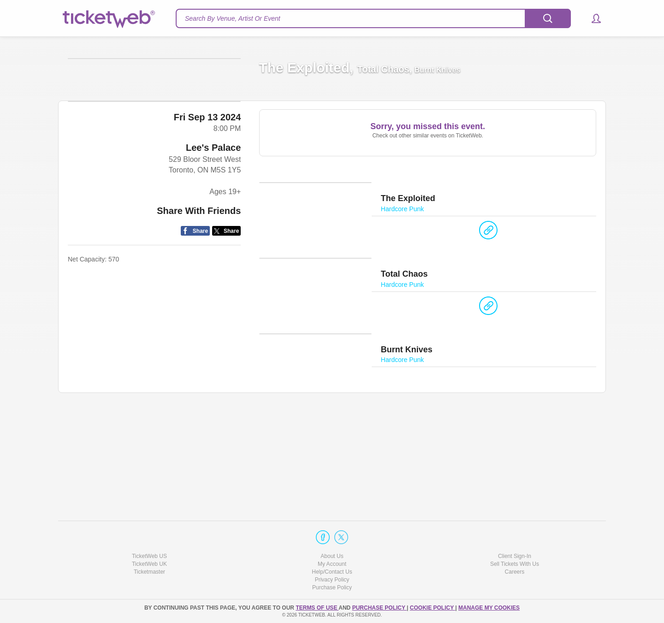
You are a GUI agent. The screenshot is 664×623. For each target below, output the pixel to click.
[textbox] (373, 18)
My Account (332, 564)
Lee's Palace (213, 362)
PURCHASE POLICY (379, 608)
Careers (515, 572)
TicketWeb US (149, 556)
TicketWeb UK (149, 564)
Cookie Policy (432, 608)
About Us (331, 556)
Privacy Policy (332, 580)
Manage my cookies (489, 608)
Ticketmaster (149, 572)
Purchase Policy (332, 588)
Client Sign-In (514, 556)
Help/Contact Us (332, 572)
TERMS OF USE (317, 608)
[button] (592, 18)
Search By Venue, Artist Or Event (232, 18)
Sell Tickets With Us (514, 564)
